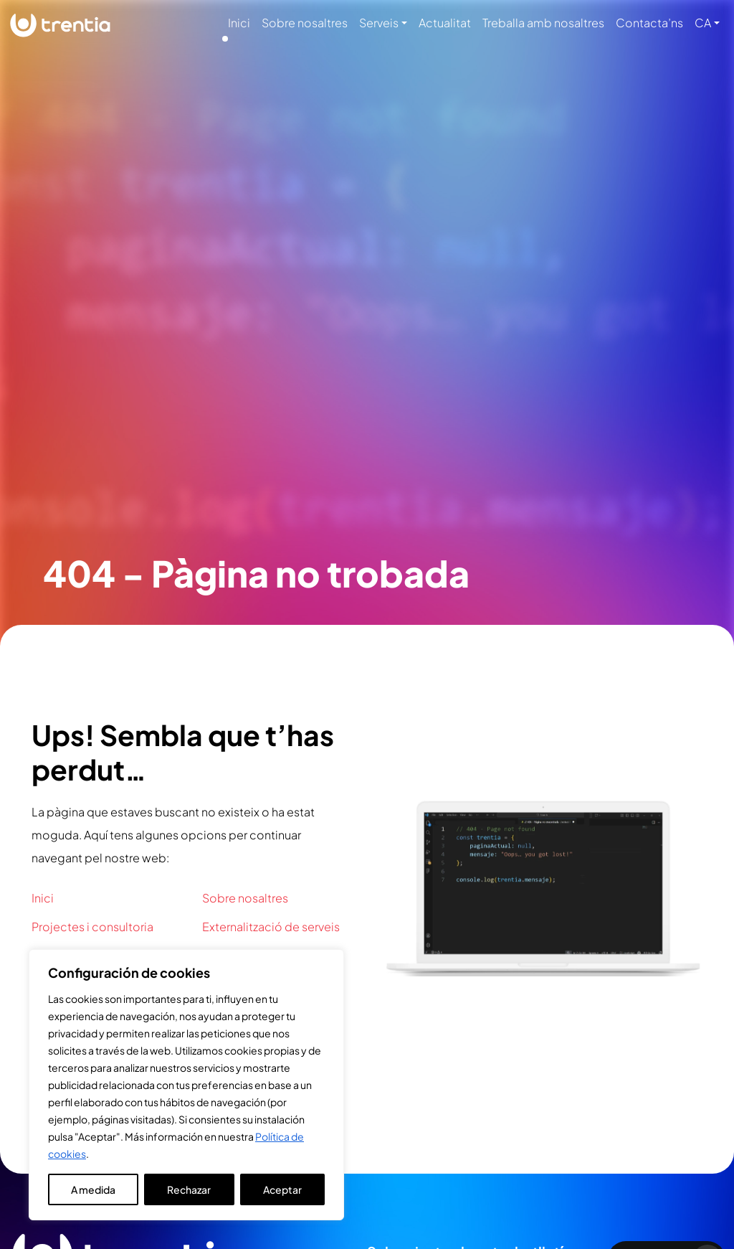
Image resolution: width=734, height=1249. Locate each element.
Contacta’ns (649, 22)
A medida (93, 1189)
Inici (239, 22)
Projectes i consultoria (92, 926)
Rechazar (189, 1189)
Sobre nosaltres (305, 22)
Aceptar (282, 1189)
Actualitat (445, 22)
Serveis (379, 22)
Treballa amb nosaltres (543, 22)
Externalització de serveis (271, 926)
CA (703, 22)
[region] (186, 1084)
